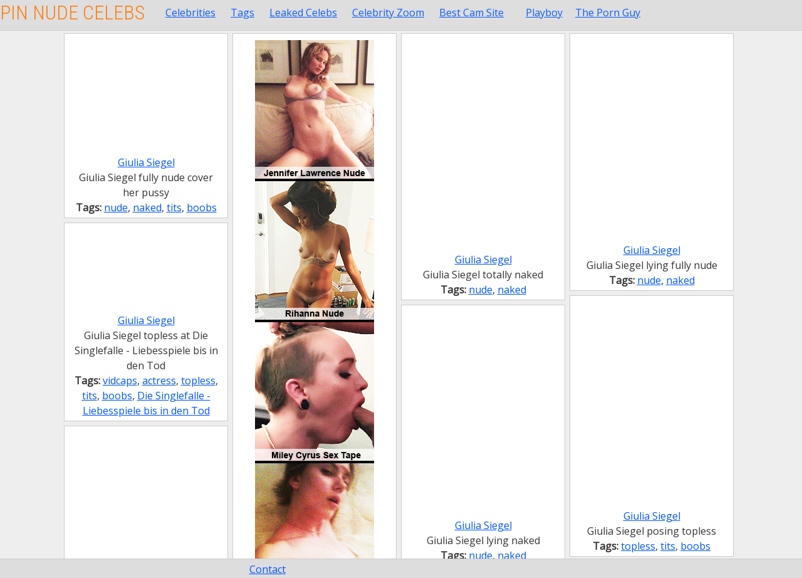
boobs (202, 207)
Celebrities (190, 12)
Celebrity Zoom (388, 12)
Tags (242, 12)
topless (198, 380)
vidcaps (120, 380)
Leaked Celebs (303, 12)
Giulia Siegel (146, 162)
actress (159, 380)
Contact (267, 569)
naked (147, 207)
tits (174, 207)
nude (116, 207)
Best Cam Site (471, 12)
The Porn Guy (607, 12)
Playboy (544, 12)
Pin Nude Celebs (72, 12)
